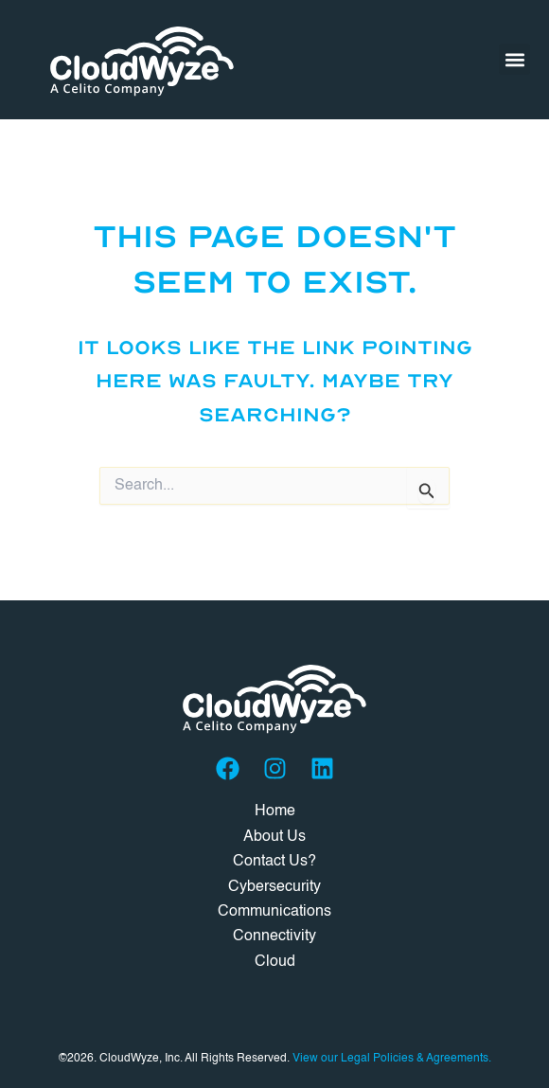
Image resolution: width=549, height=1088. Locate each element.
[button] (514, 59)
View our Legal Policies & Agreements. (391, 1058)
